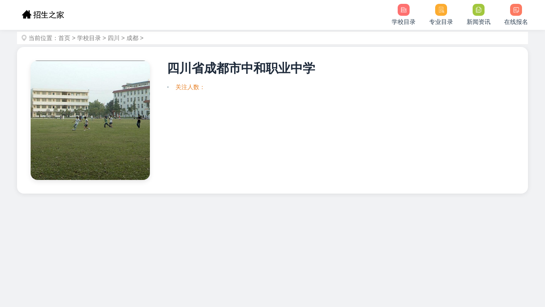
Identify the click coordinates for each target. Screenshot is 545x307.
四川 (114, 38)
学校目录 (89, 38)
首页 (64, 38)
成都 (132, 38)
